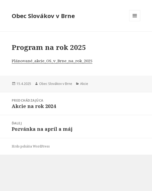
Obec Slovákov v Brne (43, 16)
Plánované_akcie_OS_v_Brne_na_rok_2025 (52, 60)
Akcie (84, 83)
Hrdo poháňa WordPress (31, 146)
